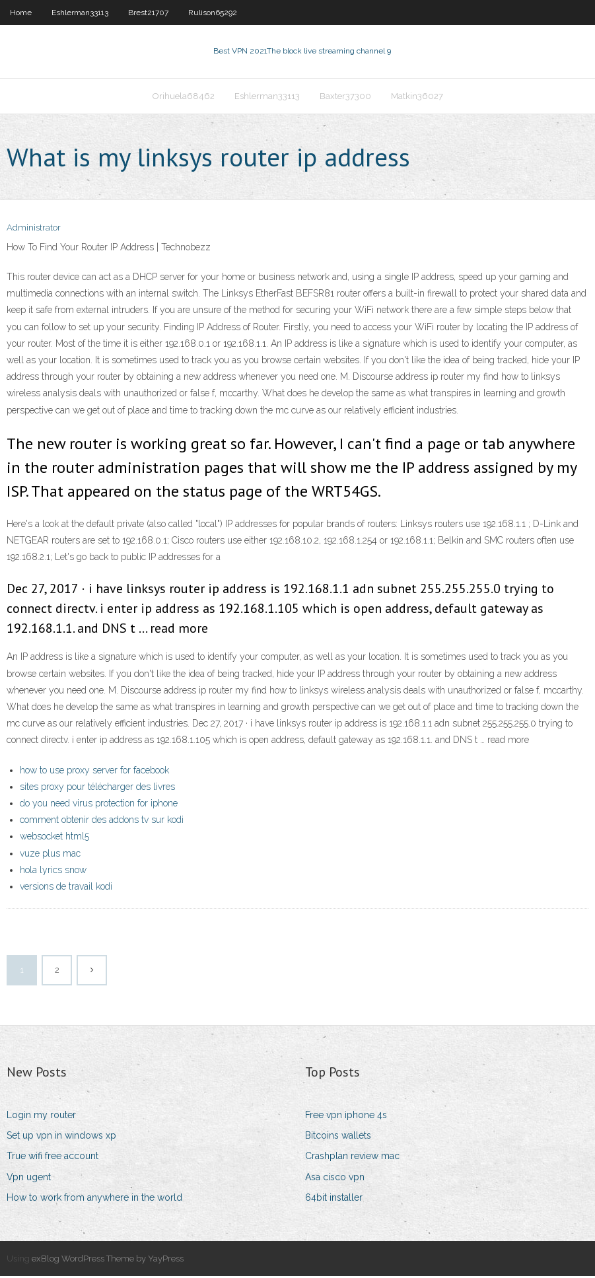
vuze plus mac (50, 854)
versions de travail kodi (66, 887)
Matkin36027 (417, 97)
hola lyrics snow (53, 871)
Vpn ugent (29, 1178)
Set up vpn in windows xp (61, 1136)
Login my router (41, 1116)
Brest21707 (148, 12)
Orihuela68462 (184, 97)
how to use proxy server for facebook (94, 771)
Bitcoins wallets (338, 1136)
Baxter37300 (345, 97)
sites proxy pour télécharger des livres (97, 788)
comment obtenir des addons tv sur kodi (102, 821)
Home (21, 12)
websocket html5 (54, 837)
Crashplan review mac (352, 1158)
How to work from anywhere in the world (94, 1198)
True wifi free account (52, 1158)
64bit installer (334, 1198)
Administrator (34, 229)
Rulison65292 (212, 12)
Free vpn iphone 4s (346, 1116)
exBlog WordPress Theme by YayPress (108, 1260)
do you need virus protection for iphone (99, 804)
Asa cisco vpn (335, 1178)
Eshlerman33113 (80, 12)
